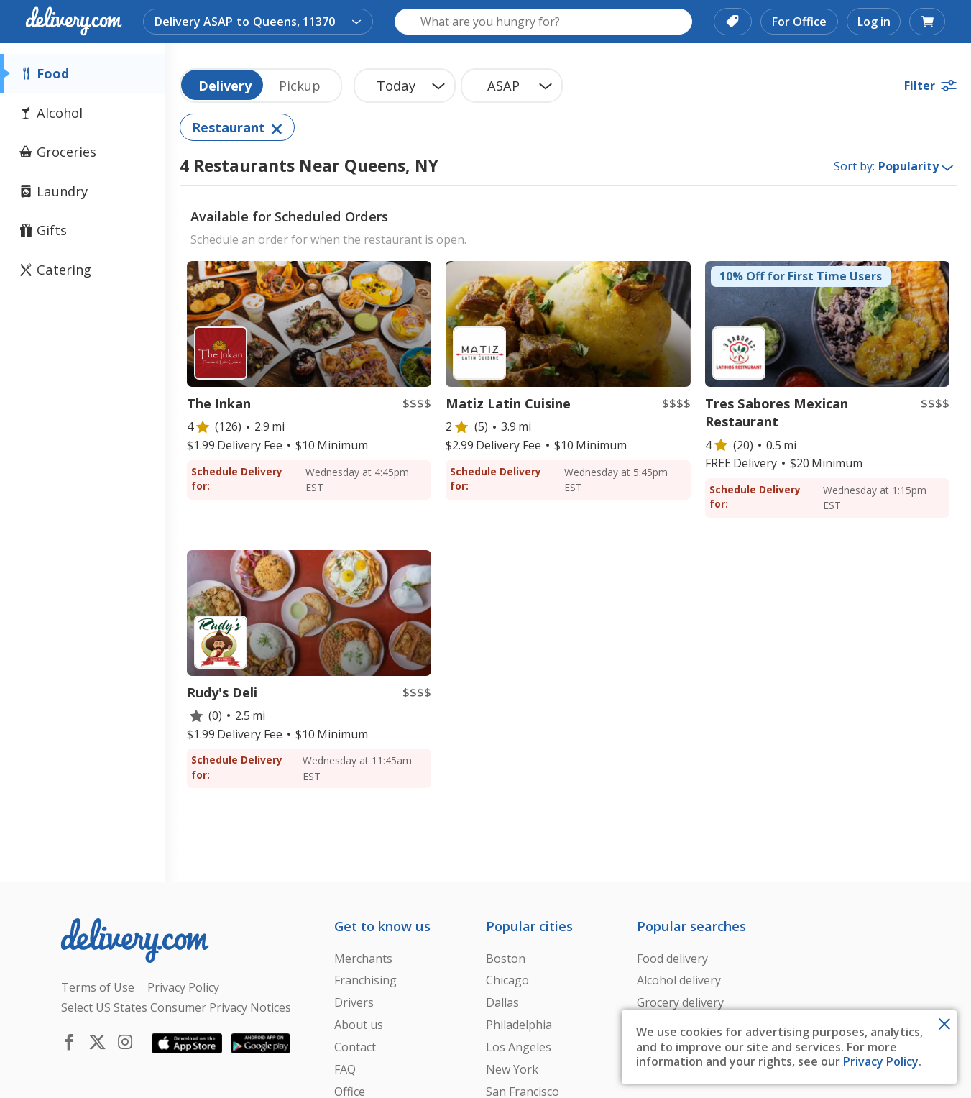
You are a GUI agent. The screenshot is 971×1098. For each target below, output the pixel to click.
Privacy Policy (881, 1061)
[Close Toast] (944, 1022)
